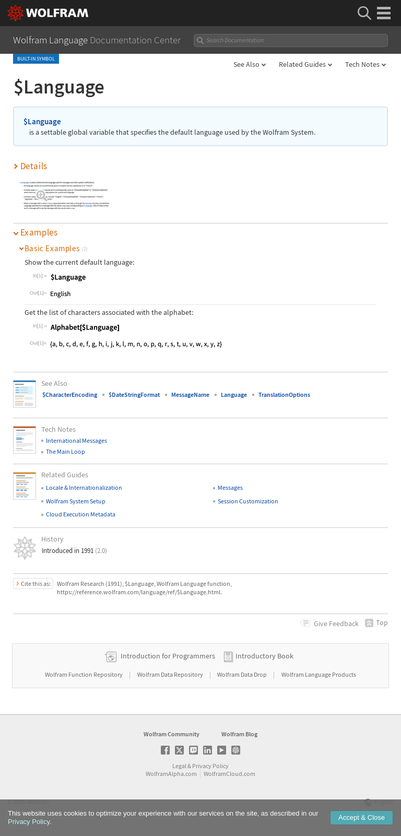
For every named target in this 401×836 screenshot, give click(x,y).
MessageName (190, 394)
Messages (230, 487)
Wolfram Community (171, 734)
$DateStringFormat (134, 394)
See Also (246, 64)
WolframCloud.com (229, 774)
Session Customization (248, 501)
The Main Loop (65, 451)
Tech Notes (362, 64)
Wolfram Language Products (318, 674)
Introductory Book (264, 656)
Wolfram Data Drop (242, 674)
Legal (179, 766)
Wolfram (38, 802)
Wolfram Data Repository (170, 674)
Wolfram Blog (239, 734)
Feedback (336, 623)
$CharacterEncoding (69, 394)
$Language (42, 121)
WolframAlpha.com (171, 774)
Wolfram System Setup (75, 501)
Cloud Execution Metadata (80, 514)
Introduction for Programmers (168, 656)
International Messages (76, 440)
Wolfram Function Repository (84, 674)
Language (234, 394)
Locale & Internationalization (84, 487)
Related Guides (302, 64)
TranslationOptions (284, 394)
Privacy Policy (210, 766)
